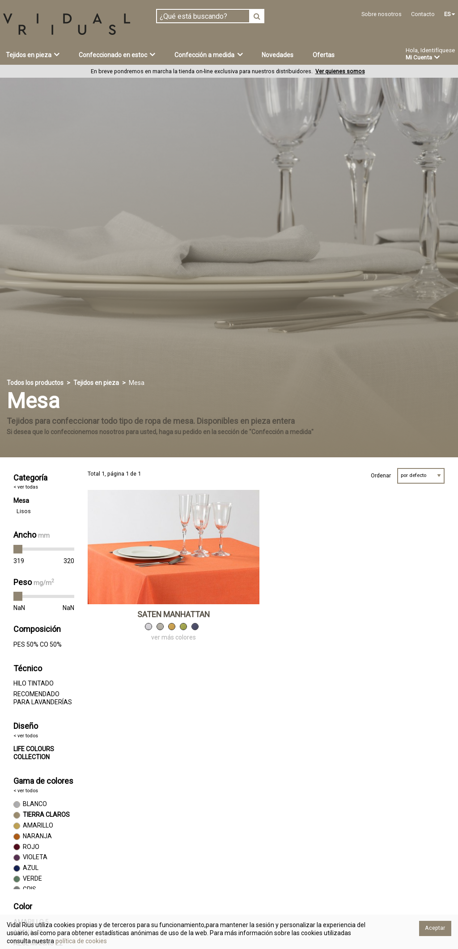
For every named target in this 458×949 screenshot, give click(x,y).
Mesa (21, 500)
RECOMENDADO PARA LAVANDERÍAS (42, 698)
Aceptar (435, 927)
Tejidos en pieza (33, 54)
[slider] (17, 549)
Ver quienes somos (340, 71)
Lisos (24, 511)
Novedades (277, 55)
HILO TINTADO (33, 683)
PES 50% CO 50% (37, 644)
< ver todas (25, 487)
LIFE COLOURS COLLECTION (33, 753)
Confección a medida (208, 54)
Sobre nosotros (381, 14)
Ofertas (324, 55)
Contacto (423, 14)
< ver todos (25, 736)
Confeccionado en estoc (117, 54)
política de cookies (80, 941)
